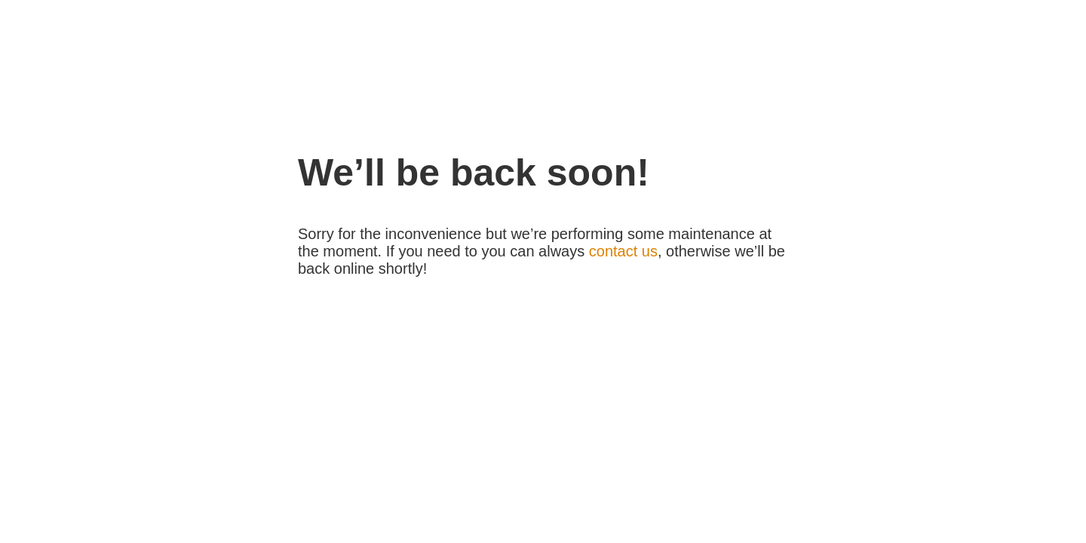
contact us (623, 251)
